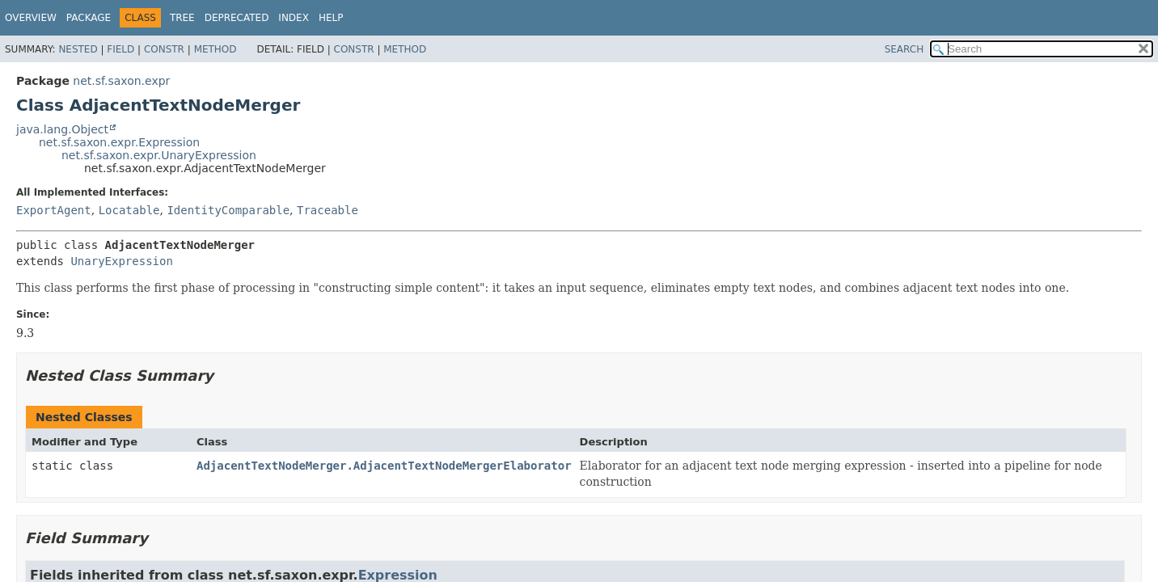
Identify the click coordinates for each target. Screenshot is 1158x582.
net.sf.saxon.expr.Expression (119, 142)
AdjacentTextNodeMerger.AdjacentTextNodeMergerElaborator (384, 465)
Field (120, 49)
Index (293, 17)
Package (88, 17)
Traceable (327, 210)
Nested (77, 49)
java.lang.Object (62, 129)
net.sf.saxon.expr (121, 80)
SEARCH (904, 49)
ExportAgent (53, 210)
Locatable (129, 210)
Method (215, 49)
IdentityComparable (228, 210)
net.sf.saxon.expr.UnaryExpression (158, 155)
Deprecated (237, 17)
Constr (164, 49)
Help (331, 17)
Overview (31, 17)
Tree (182, 17)
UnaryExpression (121, 261)
